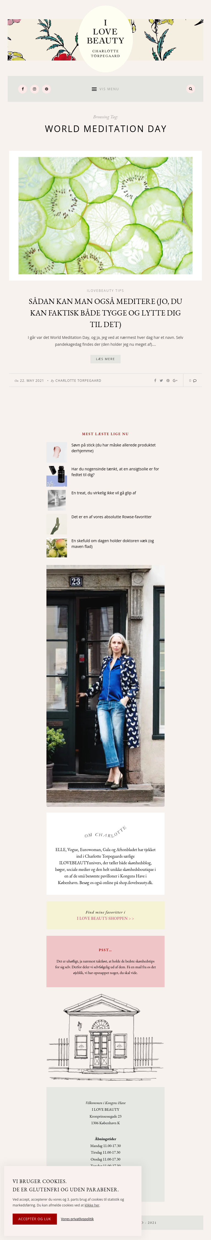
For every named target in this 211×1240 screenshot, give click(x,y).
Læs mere (105, 359)
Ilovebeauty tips (105, 290)
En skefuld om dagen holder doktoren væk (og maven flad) (112, 543)
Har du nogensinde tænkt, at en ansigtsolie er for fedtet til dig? (115, 471)
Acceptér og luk (34, 1219)
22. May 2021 (32, 380)
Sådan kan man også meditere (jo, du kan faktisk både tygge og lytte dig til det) (105, 312)
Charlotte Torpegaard (78, 380)
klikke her (92, 1205)
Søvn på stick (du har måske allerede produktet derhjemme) (113, 447)
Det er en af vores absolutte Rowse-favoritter (111, 516)
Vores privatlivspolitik (77, 1219)
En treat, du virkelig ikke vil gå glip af (103, 492)
